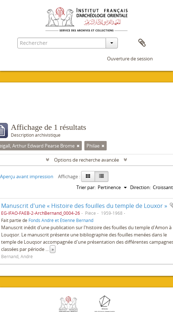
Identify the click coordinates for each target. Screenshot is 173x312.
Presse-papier (142, 43)
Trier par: (86, 187)
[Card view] (88, 176)
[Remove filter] (78, 145)
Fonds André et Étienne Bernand (60, 220)
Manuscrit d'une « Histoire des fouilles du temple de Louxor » (84, 206)
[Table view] (101, 176)
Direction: (140, 187)
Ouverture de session (130, 58)
